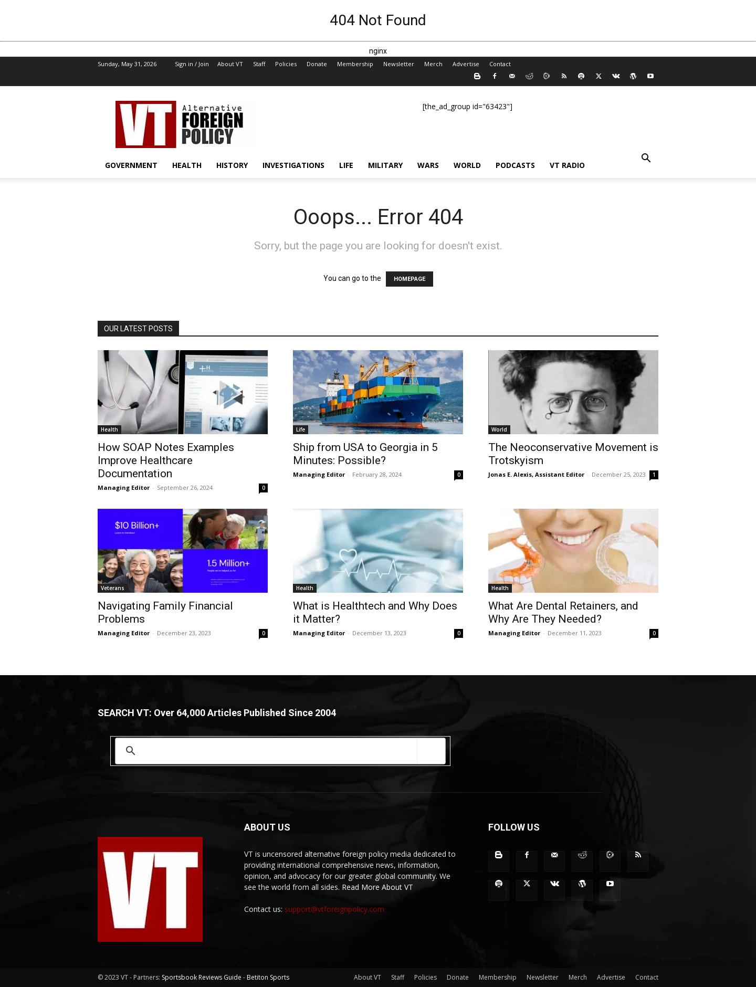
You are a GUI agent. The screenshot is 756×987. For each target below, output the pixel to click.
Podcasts (515, 165)
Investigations (293, 165)
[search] (278, 751)
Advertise (466, 64)
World (467, 165)
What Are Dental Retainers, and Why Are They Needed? (563, 612)
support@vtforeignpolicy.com (334, 909)
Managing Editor (124, 487)
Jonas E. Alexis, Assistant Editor (536, 474)
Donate (317, 64)
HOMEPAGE (409, 279)
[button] (645, 159)
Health (187, 165)
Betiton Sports (268, 977)
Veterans (112, 588)
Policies (286, 64)
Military (385, 165)
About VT (230, 64)
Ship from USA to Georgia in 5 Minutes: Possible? (365, 454)
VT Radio (567, 165)
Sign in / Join (192, 64)
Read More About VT (377, 887)
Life (346, 165)
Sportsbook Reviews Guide (202, 977)
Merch (433, 64)
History (232, 165)
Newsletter (398, 64)
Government (131, 165)
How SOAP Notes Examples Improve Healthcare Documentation (166, 460)
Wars (428, 165)
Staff (259, 64)
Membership (355, 64)
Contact (500, 64)
